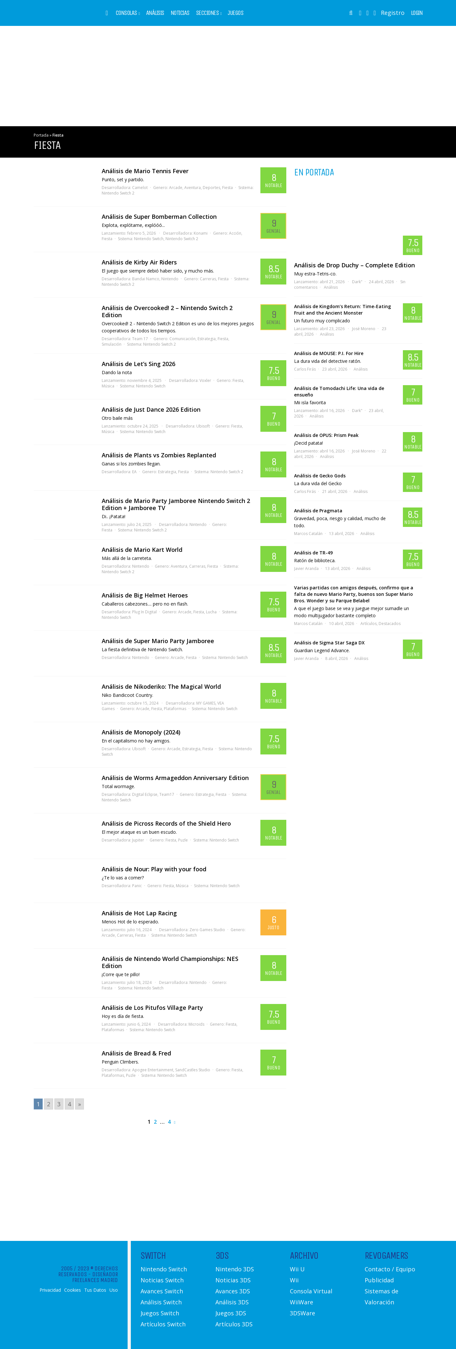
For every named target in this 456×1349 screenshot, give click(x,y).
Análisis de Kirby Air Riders (139, 262)
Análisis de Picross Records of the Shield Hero (166, 823)
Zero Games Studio (207, 929)
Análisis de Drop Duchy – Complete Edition (354, 265)
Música (108, 386)
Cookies (72, 1290)
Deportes (211, 187)
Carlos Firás (305, 369)
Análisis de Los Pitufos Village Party (152, 1007)
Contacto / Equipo (390, 1269)
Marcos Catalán (308, 533)
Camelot (140, 187)
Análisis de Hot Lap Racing (139, 913)
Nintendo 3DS (234, 1269)
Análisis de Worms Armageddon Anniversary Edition (175, 778)
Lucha (211, 612)
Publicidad (379, 1280)
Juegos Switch (160, 1313)
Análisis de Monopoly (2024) (141, 732)
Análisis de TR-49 (313, 553)
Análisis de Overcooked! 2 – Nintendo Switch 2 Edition (167, 311)
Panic (137, 885)
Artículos (368, 623)
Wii (294, 1280)
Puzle (183, 840)
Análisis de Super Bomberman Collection (159, 216)
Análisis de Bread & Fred (136, 1053)
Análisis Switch (161, 1302)
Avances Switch (162, 1291)
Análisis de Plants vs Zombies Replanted (159, 455)
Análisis (155, 13)
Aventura (192, 187)
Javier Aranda (306, 568)
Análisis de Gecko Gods (320, 476)
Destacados (390, 623)
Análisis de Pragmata (318, 510)
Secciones (207, 13)
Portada (41, 135)
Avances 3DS (232, 1291)
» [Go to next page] (79, 1104)
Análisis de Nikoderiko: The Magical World (161, 686)
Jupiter (138, 840)
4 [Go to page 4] (69, 1104)
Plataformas (175, 708)
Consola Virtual (311, 1291)
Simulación (111, 344)
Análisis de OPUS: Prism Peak (326, 435)
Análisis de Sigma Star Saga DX (329, 643)
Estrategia (207, 338)
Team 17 (140, 338)
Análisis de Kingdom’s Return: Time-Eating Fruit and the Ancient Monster (342, 309)
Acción (235, 233)
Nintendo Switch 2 (118, 193)
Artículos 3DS (234, 1324)
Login (417, 13)
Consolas (126, 13)
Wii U (297, 1269)
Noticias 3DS (233, 1280)
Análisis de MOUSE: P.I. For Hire (328, 353)
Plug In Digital (144, 612)
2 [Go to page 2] (48, 1104)
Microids (196, 1024)
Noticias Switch (162, 1280)
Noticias (180, 13)
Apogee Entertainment (152, 1070)
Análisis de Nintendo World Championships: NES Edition (170, 962)
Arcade (175, 187)
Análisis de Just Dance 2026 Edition (151, 409)
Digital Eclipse (144, 794)
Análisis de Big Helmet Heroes (145, 595)
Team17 (166, 794)
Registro (393, 13)
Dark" (357, 281)
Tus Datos (95, 1290)
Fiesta (227, 187)
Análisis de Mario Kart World (142, 549)
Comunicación (182, 338)
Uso (113, 1290)
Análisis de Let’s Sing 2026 (138, 364)
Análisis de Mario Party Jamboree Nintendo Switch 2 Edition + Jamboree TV (176, 504)
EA (134, 471)
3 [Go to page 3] (59, 1104)
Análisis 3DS (232, 1302)
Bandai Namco (145, 279)
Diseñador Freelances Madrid (95, 1277)
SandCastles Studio (192, 1070)
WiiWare (301, 1302)
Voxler (205, 380)
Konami (201, 233)
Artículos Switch (163, 1324)
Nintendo (169, 279)
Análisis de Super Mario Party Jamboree (158, 641)
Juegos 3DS (230, 1313)
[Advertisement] (228, 76)
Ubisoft (203, 426)
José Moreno (363, 328)
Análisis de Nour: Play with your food (154, 869)
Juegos (235, 13)
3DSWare (302, 1313)
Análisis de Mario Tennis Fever (145, 171)
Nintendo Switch (149, 238)
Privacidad (50, 1290)
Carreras (208, 279)
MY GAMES (205, 703)
